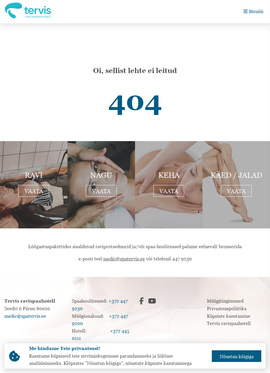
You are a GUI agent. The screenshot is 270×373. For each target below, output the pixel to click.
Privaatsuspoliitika (226, 308)
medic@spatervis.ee (124, 258)
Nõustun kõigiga (237, 356)
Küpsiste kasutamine (228, 316)
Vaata (33, 191)
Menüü (253, 11)
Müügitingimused (225, 300)
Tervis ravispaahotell (229, 323)
